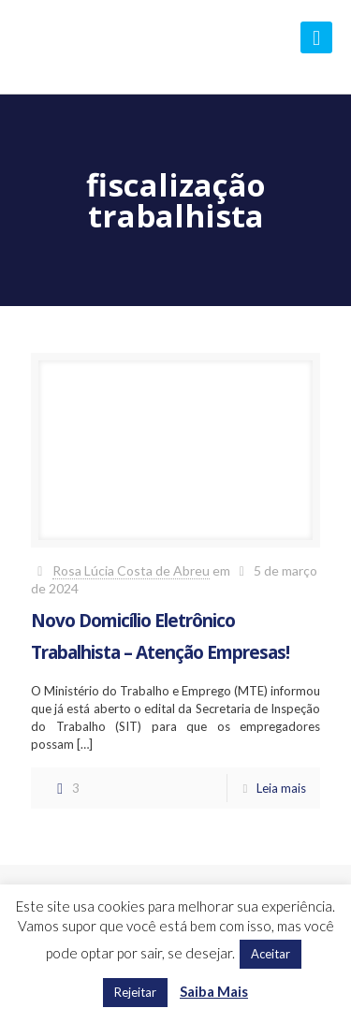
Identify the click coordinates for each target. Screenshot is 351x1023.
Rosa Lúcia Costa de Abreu (131, 570)
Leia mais (281, 788)
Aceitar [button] (270, 953)
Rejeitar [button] (135, 992)
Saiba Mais (214, 991)
